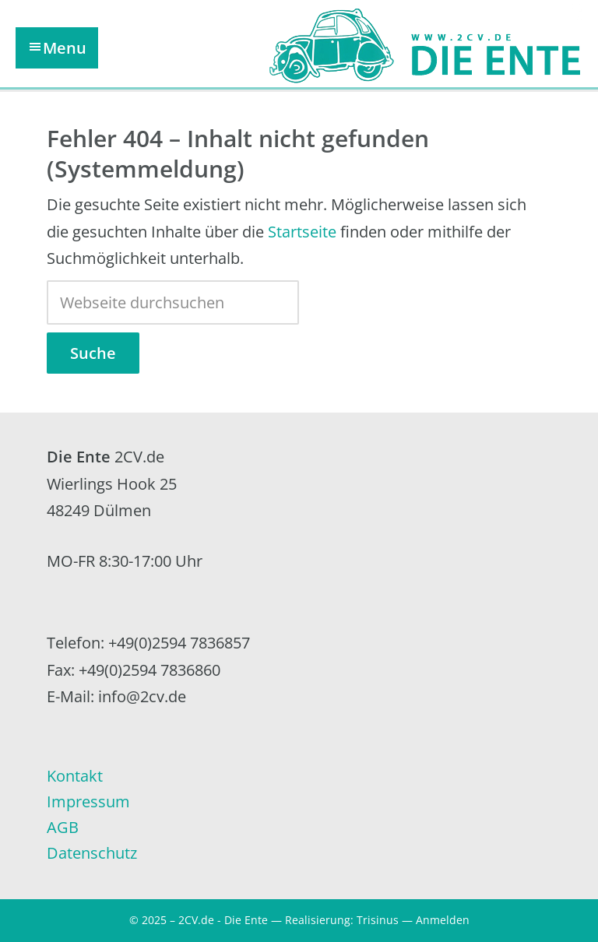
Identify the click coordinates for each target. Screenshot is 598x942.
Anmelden (443, 919)
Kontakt (75, 775)
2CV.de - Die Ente (223, 919)
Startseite (302, 231)
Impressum (88, 801)
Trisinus (378, 919)
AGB (63, 827)
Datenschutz (92, 852)
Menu (64, 47)
